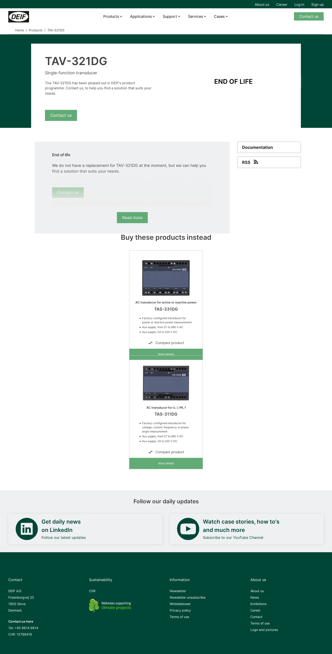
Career (282, 4)
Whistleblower (180, 604)
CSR (92, 591)
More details (166, 354)
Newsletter (178, 591)
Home (19, 30)
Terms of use (179, 617)
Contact (256, 617)
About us (262, 4)
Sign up (317, 4)
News (254, 597)
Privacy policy (180, 610)
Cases (219, 16)
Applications (141, 16)
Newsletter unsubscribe (187, 597)
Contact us (308, 16)
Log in (299, 4)
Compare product (166, 342)
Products (111, 16)
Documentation (257, 147)
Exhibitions (258, 604)
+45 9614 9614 (26, 628)
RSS (250, 162)
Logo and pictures (264, 630)
